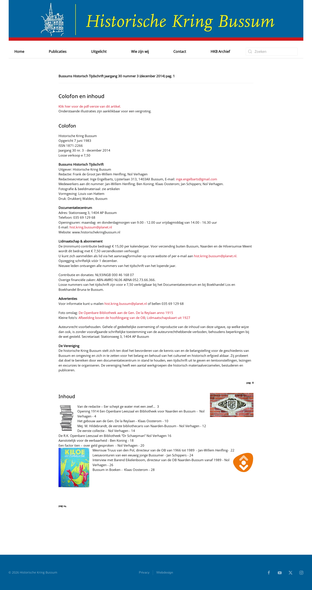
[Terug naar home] (156, 20)
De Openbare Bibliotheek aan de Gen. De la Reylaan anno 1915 (126, 312)
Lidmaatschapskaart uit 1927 (168, 317)
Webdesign (164, 573)
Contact (179, 51)
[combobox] (272, 52)
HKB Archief (220, 51)
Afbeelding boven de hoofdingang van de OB (111, 317)
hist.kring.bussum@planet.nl (91, 227)
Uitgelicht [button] (99, 51)
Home (19, 51)
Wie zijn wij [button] (140, 51)
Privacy (144, 573)
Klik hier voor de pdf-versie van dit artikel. (89, 106)
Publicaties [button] (58, 51)
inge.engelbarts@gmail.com (196, 179)
